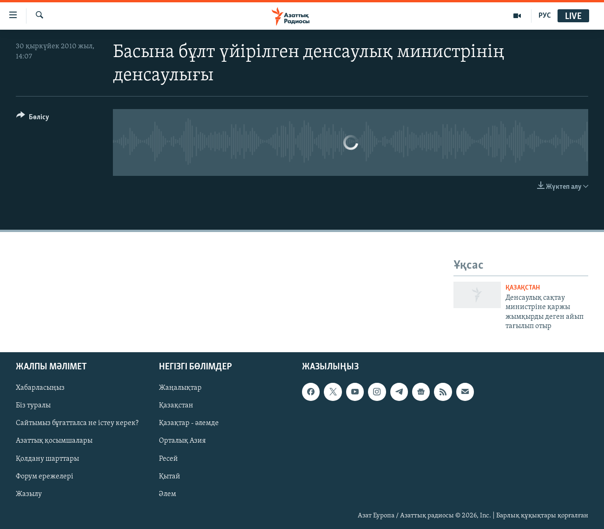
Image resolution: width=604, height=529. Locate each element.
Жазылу (29, 494)
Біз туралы (33, 406)
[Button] (32, 118)
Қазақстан (176, 406)
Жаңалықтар (180, 388)
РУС (544, 15)
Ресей (168, 459)
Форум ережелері (44, 476)
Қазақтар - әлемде (189, 423)
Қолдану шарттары (47, 459)
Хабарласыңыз (40, 388)
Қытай (169, 476)
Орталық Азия (182, 441)
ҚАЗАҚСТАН (523, 287)
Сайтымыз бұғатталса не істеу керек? (77, 423)
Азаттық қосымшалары (54, 441)
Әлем (167, 494)
